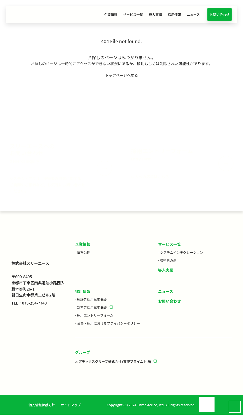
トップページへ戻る (121, 75)
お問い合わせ (219, 14)
